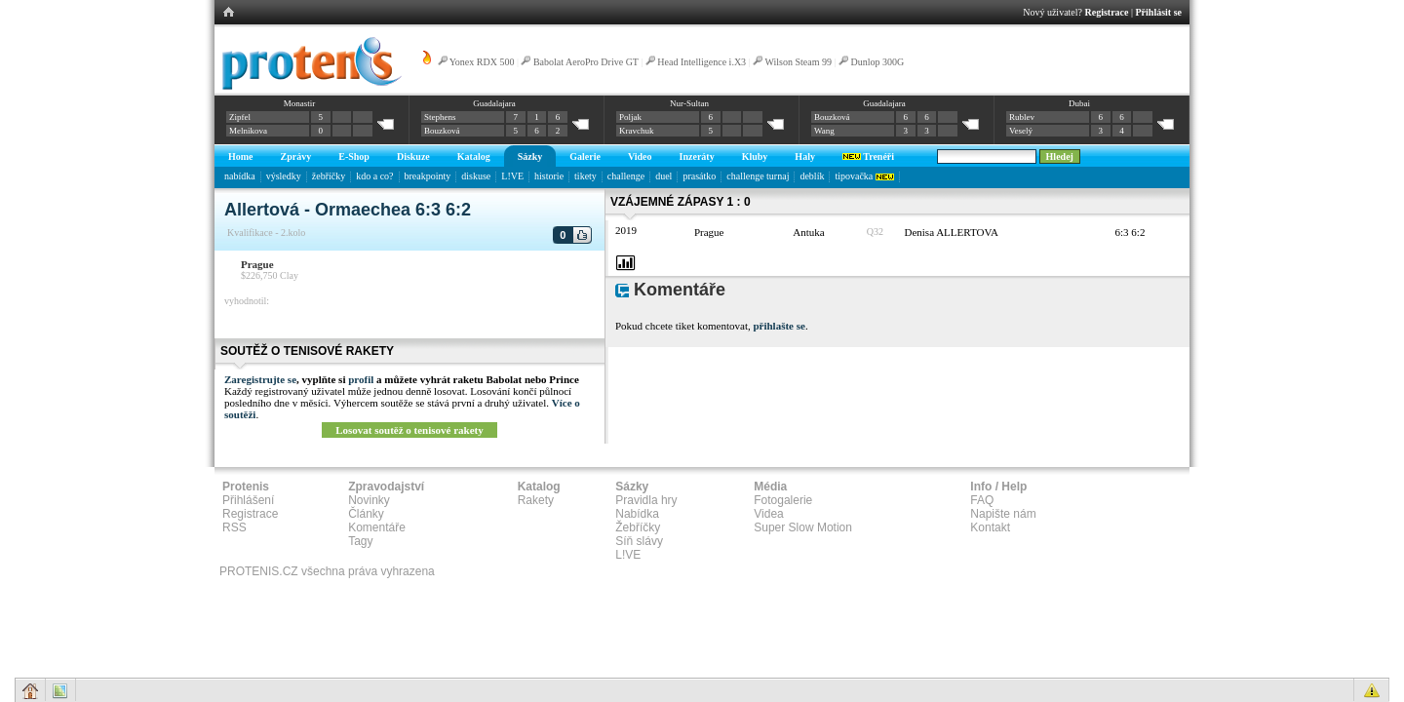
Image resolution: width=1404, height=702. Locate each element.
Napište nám (1002, 514)
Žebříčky (637, 527)
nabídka (239, 176)
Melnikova (248, 131)
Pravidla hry (646, 500)
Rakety (536, 500)
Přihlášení (248, 500)
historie (549, 176)
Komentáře (377, 527)
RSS (234, 527)
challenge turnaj (757, 176)
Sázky (530, 156)
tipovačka (864, 176)
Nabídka (637, 514)
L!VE (512, 176)
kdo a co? (374, 176)
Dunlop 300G (877, 62)
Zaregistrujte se (260, 379)
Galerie (585, 156)
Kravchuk (636, 131)
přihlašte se (778, 326)
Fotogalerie (783, 500)
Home (241, 156)
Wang (824, 131)
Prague (257, 264)
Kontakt (990, 527)
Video (640, 156)
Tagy (360, 541)
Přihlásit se (1159, 12)
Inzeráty (697, 156)
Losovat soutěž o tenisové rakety (409, 430)
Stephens (440, 117)
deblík (812, 176)
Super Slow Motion (803, 527)
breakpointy (428, 176)
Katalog (473, 156)
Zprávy (296, 156)
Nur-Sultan (689, 103)
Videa (768, 514)
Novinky (369, 500)
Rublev (1021, 117)
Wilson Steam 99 (797, 62)
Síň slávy (639, 541)
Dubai (1079, 103)
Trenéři (868, 156)
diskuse (475, 176)
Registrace (1107, 12)
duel (663, 176)
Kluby (755, 156)
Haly (805, 156)
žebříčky (328, 176)
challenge (625, 176)
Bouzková (442, 131)
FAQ (982, 500)
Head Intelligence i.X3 (701, 62)
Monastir (300, 103)
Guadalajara (494, 103)
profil (360, 379)
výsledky (283, 176)
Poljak (630, 117)
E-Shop (354, 156)
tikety (585, 176)
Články (366, 514)
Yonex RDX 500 (482, 62)
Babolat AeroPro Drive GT (586, 62)
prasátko (699, 176)
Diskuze (413, 156)
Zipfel (240, 117)
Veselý (1021, 131)
